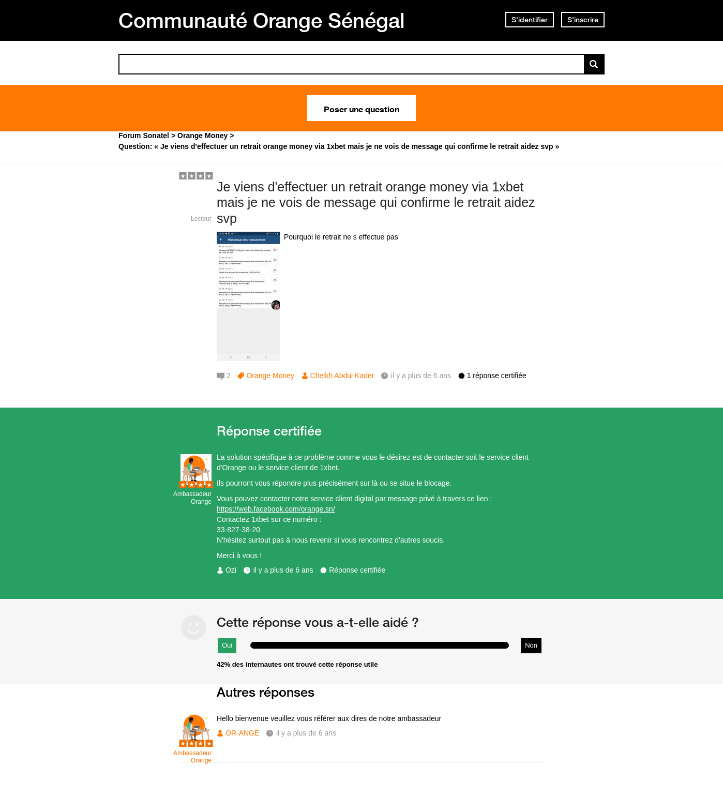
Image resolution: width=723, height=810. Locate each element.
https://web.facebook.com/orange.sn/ (276, 509)
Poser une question (361, 108)
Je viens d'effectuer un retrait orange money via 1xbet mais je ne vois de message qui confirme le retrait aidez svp (376, 202)
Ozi (230, 570)
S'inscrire (582, 19)
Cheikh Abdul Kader (342, 375)
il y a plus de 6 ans (283, 570)
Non (531, 645)
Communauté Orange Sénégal (261, 20)
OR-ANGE (242, 733)
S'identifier (529, 19)
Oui (227, 645)
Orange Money (270, 375)
